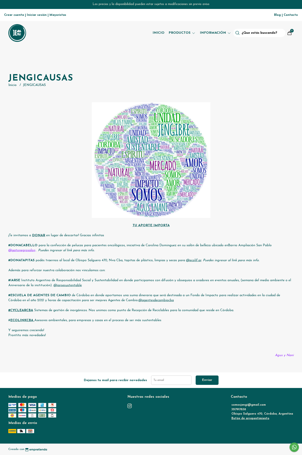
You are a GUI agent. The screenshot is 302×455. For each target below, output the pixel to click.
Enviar (207, 380)
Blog (277, 15)
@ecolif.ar (193, 260)
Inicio (158, 33)
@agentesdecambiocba (156, 300)
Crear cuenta (14, 15)
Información (215, 33)
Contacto (291, 15)
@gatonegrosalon (21, 250)
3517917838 (238, 409)
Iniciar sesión (37, 15)
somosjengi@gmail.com (248, 405)
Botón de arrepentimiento (250, 418)
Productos (182, 33)
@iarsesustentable (67, 285)
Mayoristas (58, 15)
